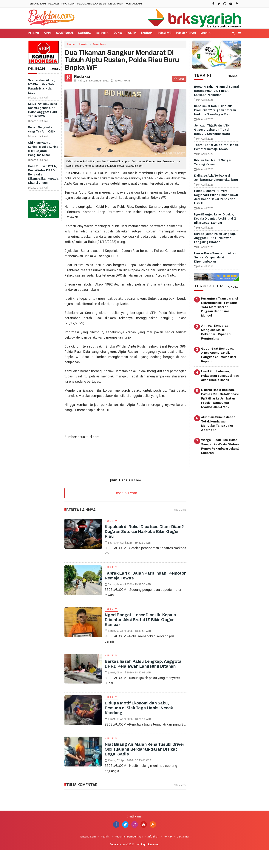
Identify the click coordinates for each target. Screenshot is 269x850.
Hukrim (83, 44)
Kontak (167, 836)
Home (34, 33)
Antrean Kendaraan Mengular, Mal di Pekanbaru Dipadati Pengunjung (216, 332)
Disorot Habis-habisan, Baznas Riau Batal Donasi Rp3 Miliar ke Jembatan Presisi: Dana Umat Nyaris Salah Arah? (220, 398)
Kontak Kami (134, 3)
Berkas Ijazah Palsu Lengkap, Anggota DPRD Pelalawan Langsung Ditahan (215, 238)
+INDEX (55, 69)
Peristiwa (164, 33)
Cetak (179, 78)
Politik (131, 33)
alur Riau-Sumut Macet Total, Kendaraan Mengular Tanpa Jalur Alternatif (218, 424)
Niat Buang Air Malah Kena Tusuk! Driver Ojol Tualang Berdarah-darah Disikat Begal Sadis (144, 749)
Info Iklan (68, 3)
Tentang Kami (37, 3)
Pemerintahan (186, 33)
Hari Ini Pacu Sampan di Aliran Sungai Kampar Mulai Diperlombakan (215, 257)
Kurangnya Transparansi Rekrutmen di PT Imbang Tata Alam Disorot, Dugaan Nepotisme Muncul (219, 307)
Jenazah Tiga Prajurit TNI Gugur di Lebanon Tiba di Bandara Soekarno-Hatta (212, 129)
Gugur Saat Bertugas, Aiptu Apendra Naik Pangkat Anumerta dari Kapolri (218, 355)
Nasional (84, 33)
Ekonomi (147, 33)
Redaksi (53, 3)
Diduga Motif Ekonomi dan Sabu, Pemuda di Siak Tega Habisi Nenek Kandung (139, 708)
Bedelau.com (126, 493)
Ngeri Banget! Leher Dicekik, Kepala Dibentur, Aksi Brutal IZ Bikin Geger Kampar (140, 620)
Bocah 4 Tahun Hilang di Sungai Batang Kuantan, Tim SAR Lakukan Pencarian (216, 90)
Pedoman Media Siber (91, 3)
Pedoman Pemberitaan (129, 836)
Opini (47, 33)
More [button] (204, 33)
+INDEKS (180, 509)
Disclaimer (115, 3)
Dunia (118, 33)
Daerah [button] (101, 33)
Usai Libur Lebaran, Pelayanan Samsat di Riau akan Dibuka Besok (220, 376)
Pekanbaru (99, 44)
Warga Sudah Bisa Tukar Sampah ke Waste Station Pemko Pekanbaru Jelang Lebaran (220, 446)
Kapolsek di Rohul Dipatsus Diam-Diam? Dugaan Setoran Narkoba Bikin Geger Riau (144, 531)
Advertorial (65, 33)
